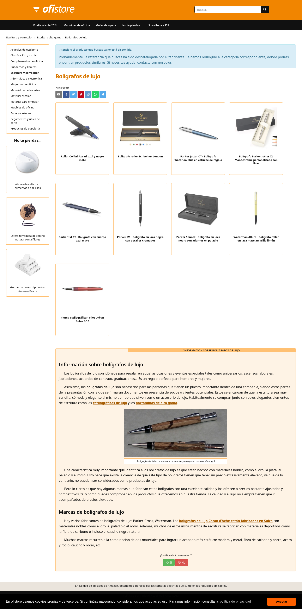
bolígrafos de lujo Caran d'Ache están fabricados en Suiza (226, 521)
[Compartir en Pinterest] (81, 94)
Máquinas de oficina (77, 25)
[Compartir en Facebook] (66, 94)
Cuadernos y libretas (23, 67)
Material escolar (21, 96)
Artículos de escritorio (24, 49)
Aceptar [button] (281, 601)
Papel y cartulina (21, 113)
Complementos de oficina (27, 61)
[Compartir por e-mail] (58, 94)
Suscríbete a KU (158, 25)
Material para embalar (25, 101)
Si (169, 562)
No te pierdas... (132, 25)
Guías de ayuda (106, 25)
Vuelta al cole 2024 (45, 25)
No (182, 562)
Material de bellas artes (25, 90)
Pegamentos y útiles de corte (25, 121)
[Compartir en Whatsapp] (95, 94)
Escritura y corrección (19, 37)
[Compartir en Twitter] (73, 94)
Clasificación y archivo (24, 55)
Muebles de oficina (22, 107)
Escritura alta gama (49, 37)
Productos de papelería (25, 128)
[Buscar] (265, 9)
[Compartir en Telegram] (102, 94)
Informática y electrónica (26, 78)
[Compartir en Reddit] (88, 94)
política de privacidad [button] (235, 601)
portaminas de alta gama (156, 403)
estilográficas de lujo (110, 403)
